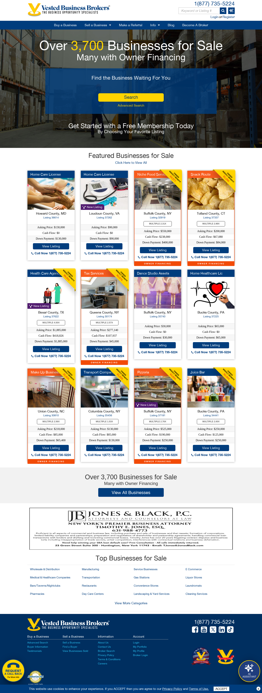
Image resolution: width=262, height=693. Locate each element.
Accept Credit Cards (35, 684)
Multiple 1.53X (104, 421)
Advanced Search (131, 105)
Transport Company (99, 372)
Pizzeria (143, 372)
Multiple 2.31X (157, 223)
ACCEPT (221, 689)
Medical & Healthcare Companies (50, 577)
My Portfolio (140, 646)
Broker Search (106, 650)
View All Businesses (131, 492)
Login (215, 17)
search (131, 97)
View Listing (51, 246)
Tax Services (94, 273)
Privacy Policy (106, 655)
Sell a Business (96, 25)
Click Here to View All (131, 163)
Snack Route (201, 174)
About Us (103, 642)
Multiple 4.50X (51, 322)
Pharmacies (37, 593)
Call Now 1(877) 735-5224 (51, 253)
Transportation (91, 577)
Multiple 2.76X (157, 421)
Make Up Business (45, 372)
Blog (171, 25)
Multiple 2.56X (51, 421)
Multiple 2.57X (104, 322)
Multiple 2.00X (211, 421)
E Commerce (194, 569)
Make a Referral (130, 25)
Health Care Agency (45, 273)
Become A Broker (195, 25)
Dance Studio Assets (153, 273)
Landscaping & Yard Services (152, 593)
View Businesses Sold (75, 650)
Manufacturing (90, 569)
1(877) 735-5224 (214, 3)
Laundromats (194, 585)
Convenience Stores (146, 585)
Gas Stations (142, 577)
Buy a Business (65, 25)
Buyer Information (37, 646)
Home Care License (45, 174)
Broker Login (140, 655)
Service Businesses (146, 569)
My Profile (138, 650)
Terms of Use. (199, 689)
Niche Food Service (152, 174)
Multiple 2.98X (211, 223)
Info (153, 25)
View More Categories (131, 603)
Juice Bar (197, 372)
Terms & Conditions (109, 659)
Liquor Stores (194, 577)
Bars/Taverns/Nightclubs (45, 585)
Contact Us (104, 646)
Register (229, 17)
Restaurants (89, 585)
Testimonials (34, 650)
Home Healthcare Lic (206, 273)
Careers (102, 663)
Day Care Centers (93, 593)
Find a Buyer (70, 646)
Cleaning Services (196, 593)
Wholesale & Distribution (45, 569)
